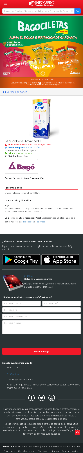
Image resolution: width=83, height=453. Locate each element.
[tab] (41, 91)
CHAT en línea (13, 374)
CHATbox (28, 276)
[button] (6, 52)
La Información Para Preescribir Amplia (24, 217)
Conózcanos (9, 451)
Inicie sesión (28, 221)
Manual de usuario (26, 451)
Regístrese (40, 221)
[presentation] (25, 341)
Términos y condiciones (48, 451)
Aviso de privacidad (70, 451)
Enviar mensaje (41, 351)
